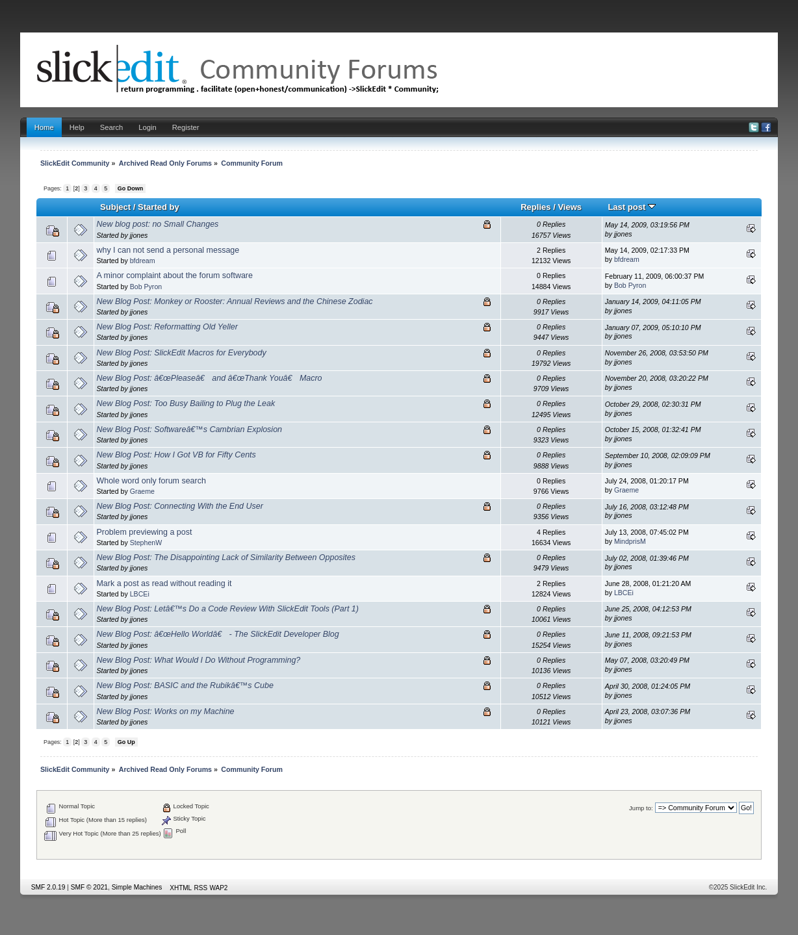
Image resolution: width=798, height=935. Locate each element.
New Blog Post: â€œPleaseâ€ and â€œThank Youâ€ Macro (209, 378)
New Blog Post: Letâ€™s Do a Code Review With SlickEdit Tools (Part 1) (227, 608)
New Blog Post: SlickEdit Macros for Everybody (181, 352)
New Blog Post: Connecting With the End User (179, 506)
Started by (158, 207)
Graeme (142, 491)
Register (186, 127)
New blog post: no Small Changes (157, 224)
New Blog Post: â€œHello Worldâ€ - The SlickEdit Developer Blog (217, 634)
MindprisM (630, 541)
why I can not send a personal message (167, 250)
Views (570, 207)
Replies (535, 207)
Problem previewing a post (144, 532)
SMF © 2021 (89, 887)
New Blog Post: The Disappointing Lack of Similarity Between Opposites (225, 557)
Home (44, 127)
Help (77, 127)
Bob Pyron (146, 286)
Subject (115, 207)
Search (111, 127)
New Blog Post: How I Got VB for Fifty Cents (175, 454)
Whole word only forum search (150, 480)
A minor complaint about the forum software (174, 275)
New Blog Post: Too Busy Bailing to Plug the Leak (185, 403)
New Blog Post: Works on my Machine (165, 711)
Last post (632, 207)
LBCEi (139, 594)
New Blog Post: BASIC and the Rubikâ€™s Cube (184, 685)
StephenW (146, 542)
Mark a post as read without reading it (163, 583)
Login (147, 127)
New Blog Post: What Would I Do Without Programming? (198, 660)
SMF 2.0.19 (48, 887)
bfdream (142, 260)
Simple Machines (137, 887)
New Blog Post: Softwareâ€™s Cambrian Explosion (189, 429)
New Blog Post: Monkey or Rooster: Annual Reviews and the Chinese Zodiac (234, 301)
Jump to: (641, 808)
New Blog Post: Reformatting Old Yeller (166, 326)
